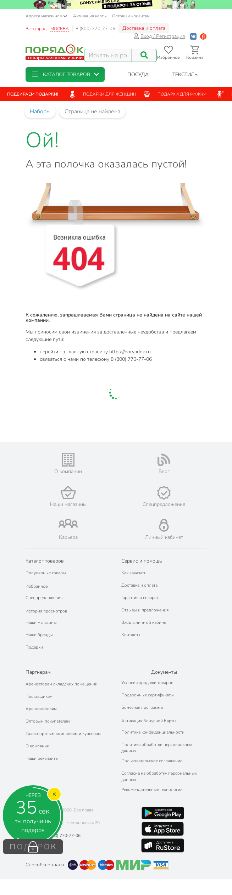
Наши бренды (39, 635)
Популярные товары (46, 573)
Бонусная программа (142, 707)
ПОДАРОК (33, 847)
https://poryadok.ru (130, 351)
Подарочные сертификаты (147, 695)
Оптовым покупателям (48, 721)
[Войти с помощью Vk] (193, 36)
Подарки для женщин (102, 94)
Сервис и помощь (141, 561)
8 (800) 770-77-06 (95, 28)
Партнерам (38, 672)
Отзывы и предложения (145, 610)
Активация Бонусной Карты (148, 721)
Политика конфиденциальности (152, 732)
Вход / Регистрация (159, 36)
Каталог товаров (45, 561)
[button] (65, 74)
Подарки (34, 647)
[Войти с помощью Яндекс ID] (203, 36)
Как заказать (133, 573)
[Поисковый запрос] (108, 55)
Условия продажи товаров (147, 682)
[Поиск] (144, 55)
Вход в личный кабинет (144, 622)
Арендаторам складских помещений (62, 684)
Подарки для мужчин (176, 94)
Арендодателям (41, 709)
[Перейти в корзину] (194, 53)
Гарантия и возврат (139, 597)
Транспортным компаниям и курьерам (63, 733)
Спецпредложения (44, 597)
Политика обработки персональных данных (156, 748)
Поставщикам (39, 696)
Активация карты (90, 16)
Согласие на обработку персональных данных (159, 776)
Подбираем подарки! (32, 94)
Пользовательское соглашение (151, 761)
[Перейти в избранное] (168, 53)
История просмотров (46, 611)
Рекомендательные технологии (152, 789)
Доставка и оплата (143, 28)
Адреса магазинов (46, 16)
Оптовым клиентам (131, 16)
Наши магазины (41, 622)
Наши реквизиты (42, 758)
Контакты (130, 635)
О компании (37, 746)
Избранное (37, 586)
